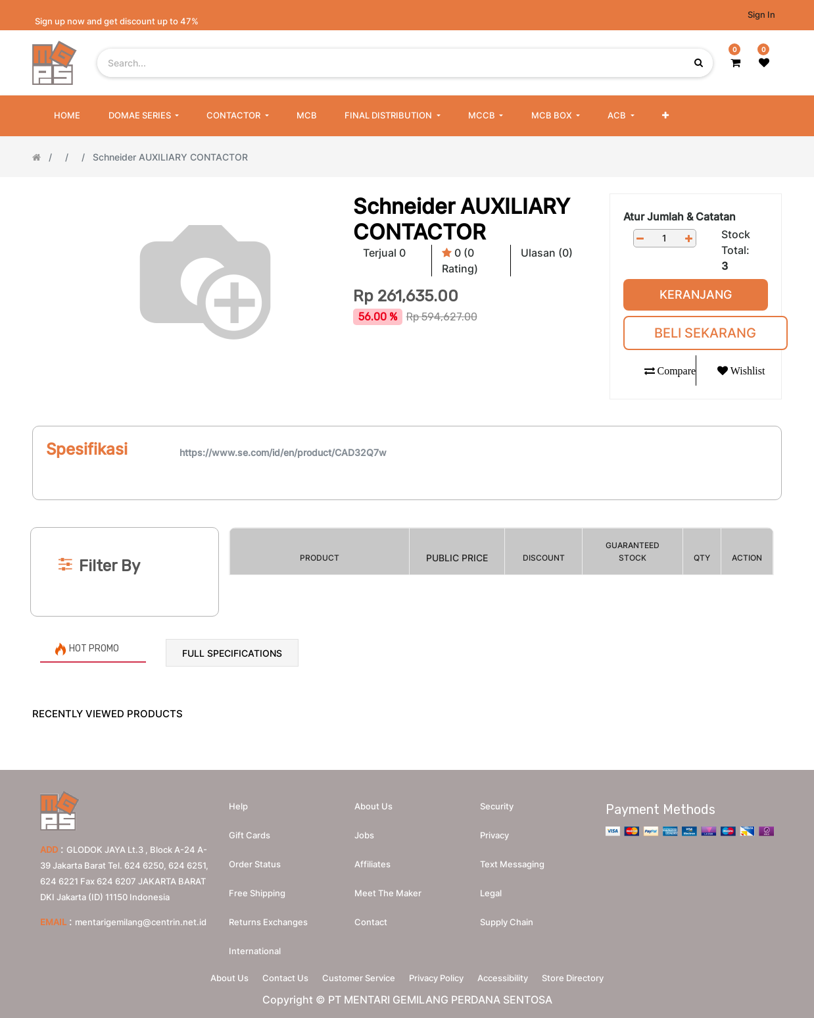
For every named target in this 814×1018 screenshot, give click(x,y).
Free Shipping (257, 888)
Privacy (494, 830)
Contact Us (275, 976)
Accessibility (512, 976)
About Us (213, 976)
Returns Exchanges (268, 917)
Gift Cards (249, 830)
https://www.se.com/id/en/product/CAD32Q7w (283, 452)
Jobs (364, 830)
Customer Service (355, 976)
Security (497, 801)
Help (238, 801)
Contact (370, 917)
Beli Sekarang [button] (705, 333)
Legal (491, 888)
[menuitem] (67, 116)
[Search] (407, 505)
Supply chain (506, 917)
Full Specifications (232, 653)
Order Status (255, 859)
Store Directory (589, 976)
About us (373, 801)
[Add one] (689, 238)
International (255, 946)
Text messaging (512, 859)
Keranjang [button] (695, 294)
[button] (665, 116)
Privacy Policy (439, 976)
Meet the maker (387, 888)
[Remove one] (640, 238)
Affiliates (372, 859)
